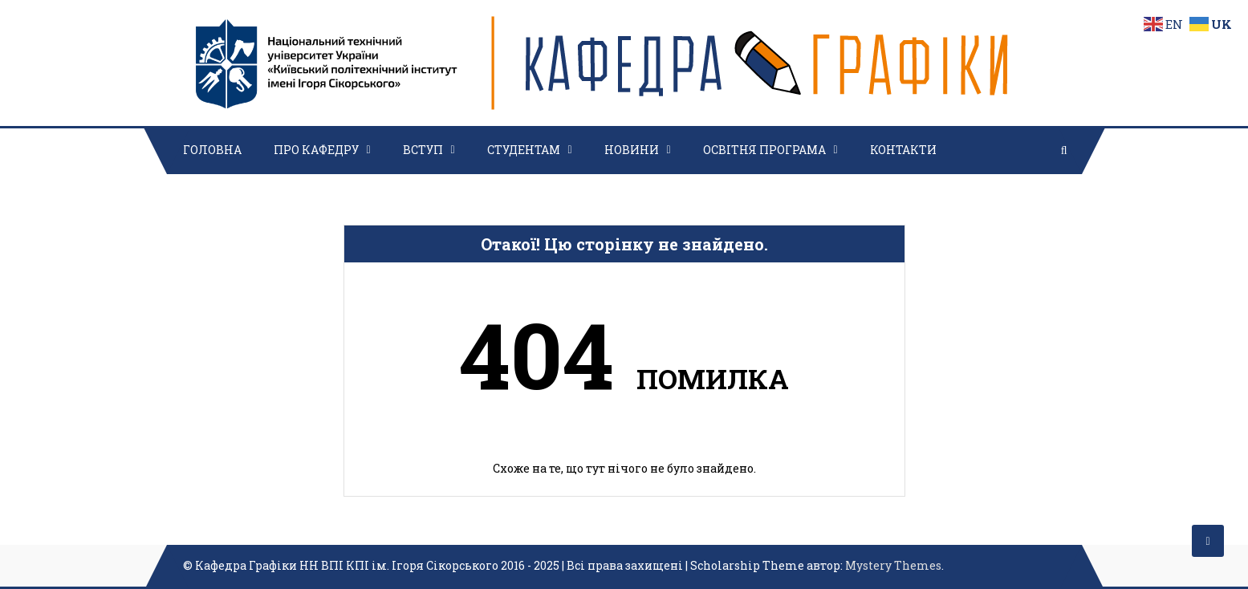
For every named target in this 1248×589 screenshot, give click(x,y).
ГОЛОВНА (212, 149)
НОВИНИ (631, 149)
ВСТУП (423, 149)
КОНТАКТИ (903, 149)
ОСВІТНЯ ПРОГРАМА (764, 149)
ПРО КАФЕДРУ (316, 149)
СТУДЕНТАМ (523, 149)
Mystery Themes (893, 565)
